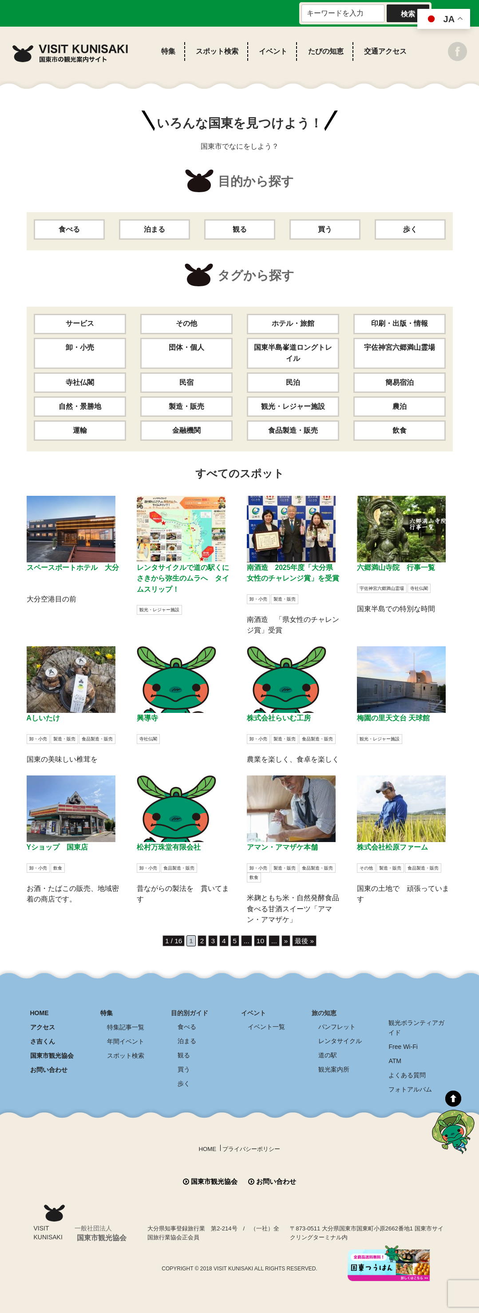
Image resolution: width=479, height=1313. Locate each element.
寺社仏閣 (80, 382)
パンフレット (337, 1026)
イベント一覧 (266, 1026)
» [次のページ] (287, 940)
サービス (80, 324)
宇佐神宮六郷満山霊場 (399, 348)
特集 (168, 51)
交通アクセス (385, 51)
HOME (39, 1012)
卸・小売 (80, 348)
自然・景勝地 (80, 406)
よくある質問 (407, 1072)
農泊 (399, 406)
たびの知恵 (326, 51)
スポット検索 (217, 51)
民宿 (186, 382)
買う (325, 229)
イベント (273, 51)
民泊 (293, 382)
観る (240, 229)
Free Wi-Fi (402, 1045)
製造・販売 (186, 406)
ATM (394, 1059)
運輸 (80, 430)
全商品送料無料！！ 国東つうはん (427, 1250)
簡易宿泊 (399, 382)
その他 (186, 324)
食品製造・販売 (293, 430)
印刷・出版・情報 (399, 324)
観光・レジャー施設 (293, 406)
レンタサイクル (340, 1040)
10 (261, 940)
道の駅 (327, 1053)
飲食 (399, 430)
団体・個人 (186, 348)
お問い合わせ (48, 1067)
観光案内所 (333, 1067)
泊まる (154, 229)
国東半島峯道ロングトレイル (293, 353)
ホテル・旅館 (293, 324)
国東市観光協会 (52, 1053)
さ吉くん (42, 1040)
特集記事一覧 (125, 1026)
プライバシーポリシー (252, 1145)
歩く (410, 229)
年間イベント (125, 1040)
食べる (69, 229)
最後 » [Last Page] (306, 940)
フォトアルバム (410, 1086)
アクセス (42, 1026)
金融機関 (186, 430)
